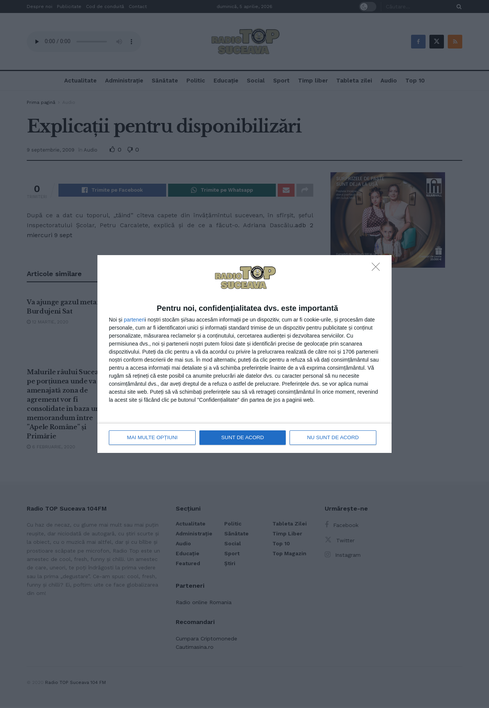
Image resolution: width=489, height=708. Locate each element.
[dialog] (244, 354)
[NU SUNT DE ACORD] (378, 269)
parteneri (134, 319)
